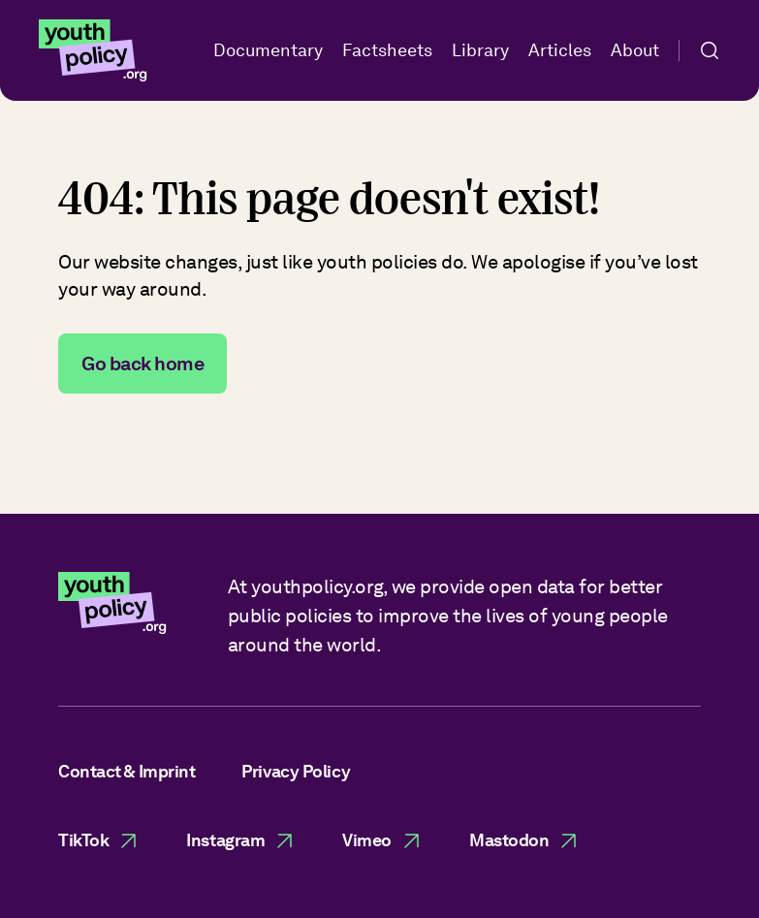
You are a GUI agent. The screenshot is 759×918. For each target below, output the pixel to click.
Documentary (268, 50)
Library (480, 50)
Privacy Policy (295, 771)
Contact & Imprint (126, 771)
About (635, 50)
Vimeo (382, 840)
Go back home (142, 363)
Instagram (241, 840)
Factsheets (387, 50)
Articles (559, 50)
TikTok (99, 840)
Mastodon (524, 840)
